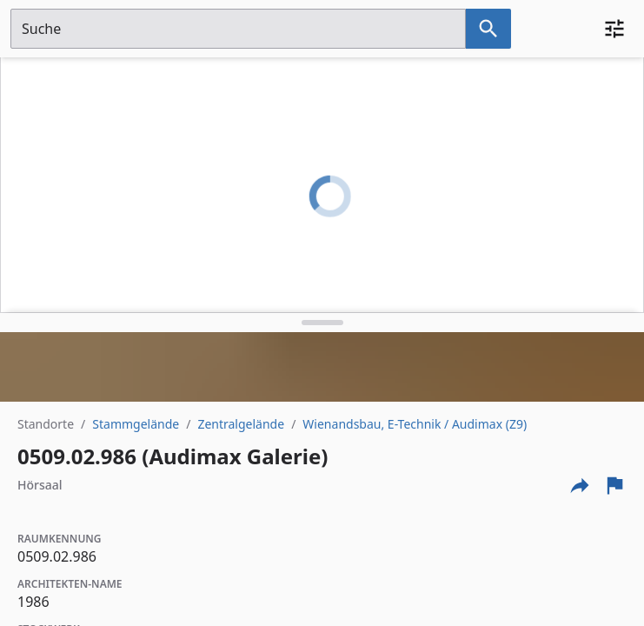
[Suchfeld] (238, 29)
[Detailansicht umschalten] (322, 322)
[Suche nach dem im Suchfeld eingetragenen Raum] (488, 29)
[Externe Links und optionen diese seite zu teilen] (580, 485)
